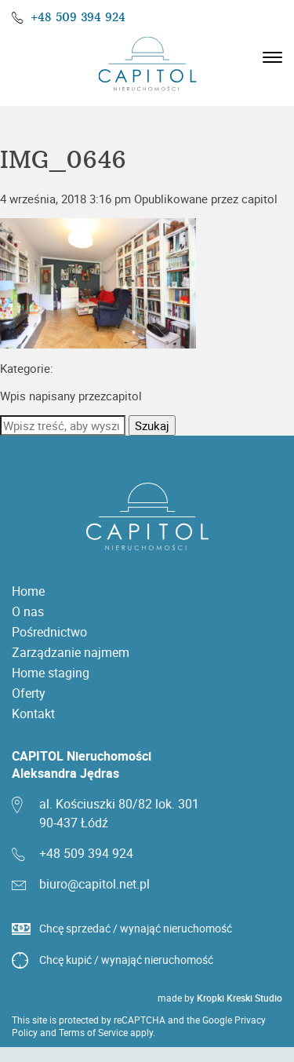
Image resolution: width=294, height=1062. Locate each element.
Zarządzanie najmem (70, 652)
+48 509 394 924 (78, 17)
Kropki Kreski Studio (239, 997)
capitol (259, 198)
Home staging (50, 672)
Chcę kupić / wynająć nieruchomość (126, 959)
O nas (28, 611)
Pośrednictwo (49, 631)
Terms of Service (93, 1032)
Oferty (28, 693)
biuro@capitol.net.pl (94, 883)
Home (28, 591)
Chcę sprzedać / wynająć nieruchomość (135, 928)
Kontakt (33, 713)
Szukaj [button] (152, 425)
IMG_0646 (63, 160)
